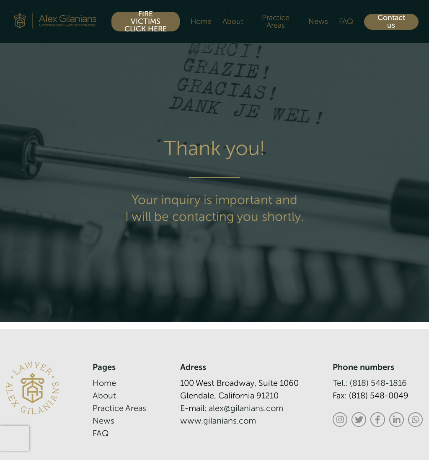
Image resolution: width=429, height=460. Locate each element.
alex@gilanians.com (246, 409)
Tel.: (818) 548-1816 (370, 384)
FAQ (346, 22)
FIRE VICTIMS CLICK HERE (145, 21)
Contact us (391, 21)
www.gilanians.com (218, 421)
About (232, 22)
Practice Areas (275, 21)
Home (201, 22)
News (318, 22)
